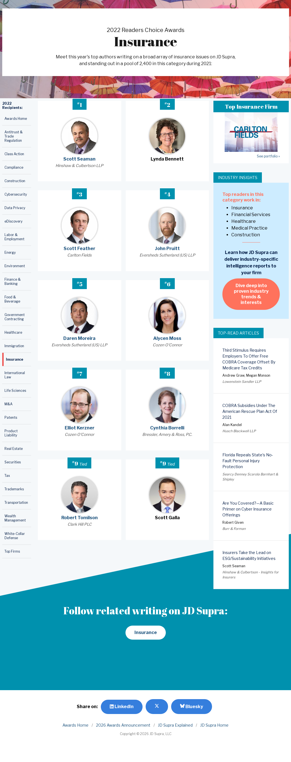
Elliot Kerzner (79, 428)
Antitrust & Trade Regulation (13, 136)
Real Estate (13, 449)
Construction (14, 181)
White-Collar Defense (14, 536)
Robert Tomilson (79, 517)
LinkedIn (122, 706)
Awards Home (15, 118)
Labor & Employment (14, 237)
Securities (12, 462)
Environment (14, 266)
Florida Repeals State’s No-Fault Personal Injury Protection (247, 460)
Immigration (14, 346)
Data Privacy (14, 208)
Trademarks (14, 489)
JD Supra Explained (175, 725)
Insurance (14, 359)
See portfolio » (268, 156)
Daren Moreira (79, 338)
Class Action (14, 154)
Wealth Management (15, 518)
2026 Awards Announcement (123, 725)
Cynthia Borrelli (167, 428)
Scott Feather (79, 248)
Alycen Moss (167, 338)
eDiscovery (13, 221)
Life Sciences (15, 390)
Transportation (16, 502)
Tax (7, 475)
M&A (8, 404)
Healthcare (13, 332)
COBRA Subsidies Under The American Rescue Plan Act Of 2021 (249, 411)
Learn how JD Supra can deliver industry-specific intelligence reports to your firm (251, 262)
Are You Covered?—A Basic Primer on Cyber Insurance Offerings (248, 509)
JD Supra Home (214, 725)
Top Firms (12, 551)
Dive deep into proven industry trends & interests (251, 294)
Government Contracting (14, 317)
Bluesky (191, 706)
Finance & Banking (12, 281)
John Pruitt (167, 248)
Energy (10, 252)
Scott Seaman (79, 159)
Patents (10, 417)
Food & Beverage (12, 299)
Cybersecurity (15, 194)
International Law (14, 375)
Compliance (13, 167)
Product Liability (11, 433)
